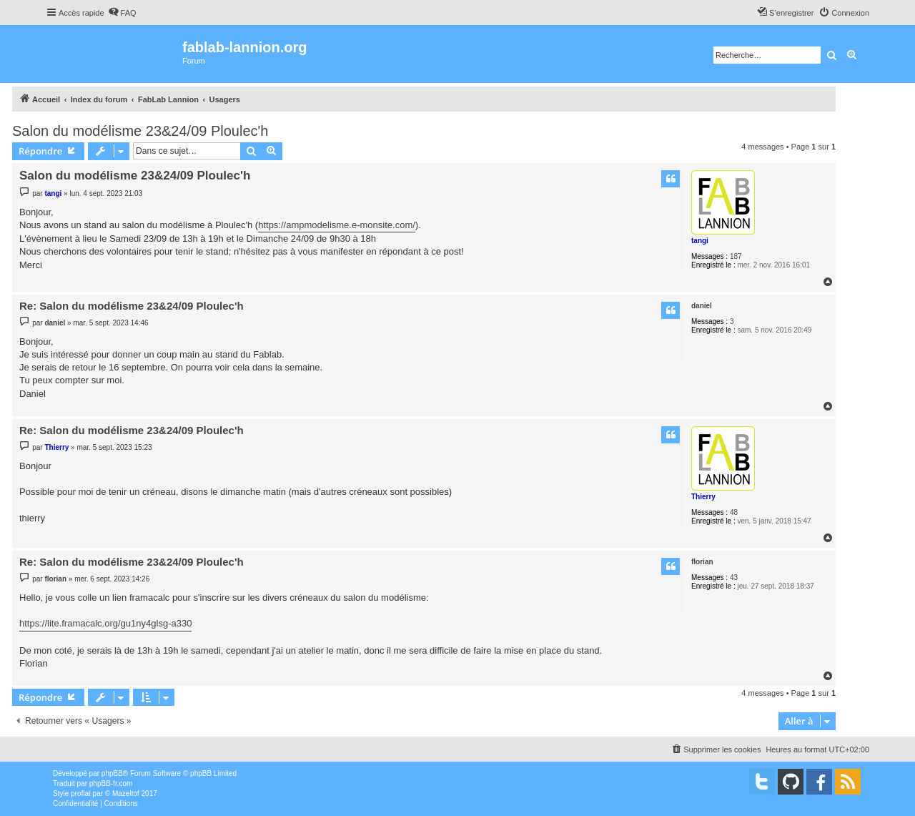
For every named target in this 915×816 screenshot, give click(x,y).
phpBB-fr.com (111, 783)
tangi (699, 241)
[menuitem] (122, 12)
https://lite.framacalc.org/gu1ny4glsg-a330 (105, 623)
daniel (701, 306)
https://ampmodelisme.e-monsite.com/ (336, 225)
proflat (81, 793)
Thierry (703, 497)
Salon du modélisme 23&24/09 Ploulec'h (140, 131)
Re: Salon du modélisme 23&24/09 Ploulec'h (131, 306)
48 (734, 512)
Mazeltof (125, 793)
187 (736, 256)
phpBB (112, 773)
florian (702, 562)
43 (734, 577)
